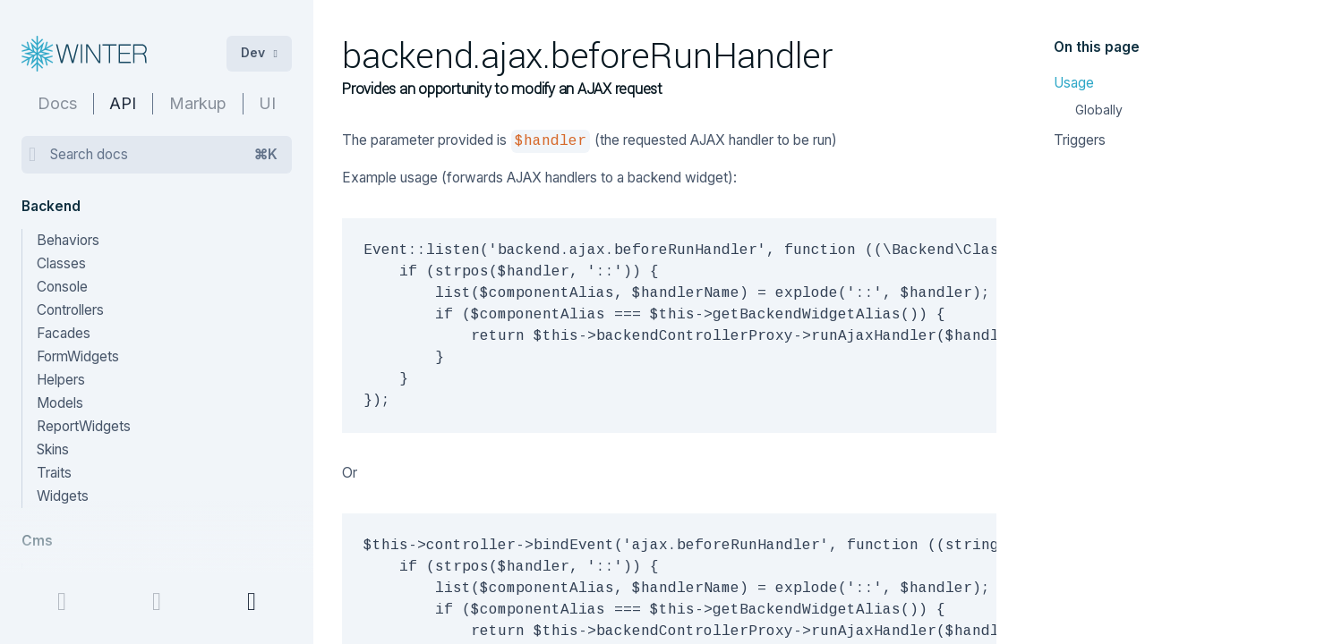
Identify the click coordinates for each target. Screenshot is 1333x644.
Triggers (1080, 139)
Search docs (164, 154)
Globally (1099, 109)
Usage (1074, 82)
